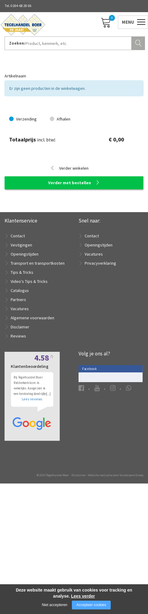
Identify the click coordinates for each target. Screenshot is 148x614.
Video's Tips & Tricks (29, 281)
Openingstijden (25, 254)
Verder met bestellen (69, 182)
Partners (18, 299)
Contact (18, 236)
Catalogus (20, 290)
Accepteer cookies (91, 605)
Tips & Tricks (22, 272)
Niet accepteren (54, 605)
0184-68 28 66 (21, 6)
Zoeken (139, 42)
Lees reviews (32, 509)
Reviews (18, 336)
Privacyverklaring (100, 263)
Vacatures (20, 308)
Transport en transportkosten (38, 263)
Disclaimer (20, 327)
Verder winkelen (74, 168)
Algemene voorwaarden (32, 318)
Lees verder (83, 596)
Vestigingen (21, 245)
